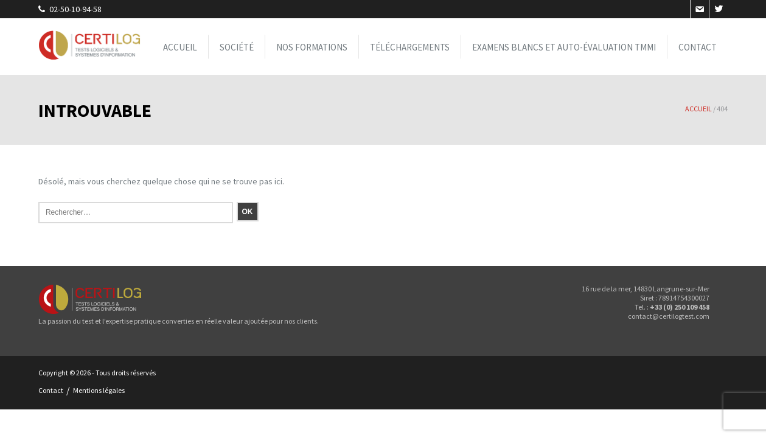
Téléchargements (410, 46)
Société (237, 46)
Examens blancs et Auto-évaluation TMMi (564, 46)
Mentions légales (99, 390)
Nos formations (311, 46)
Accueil (180, 46)
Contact (697, 46)
